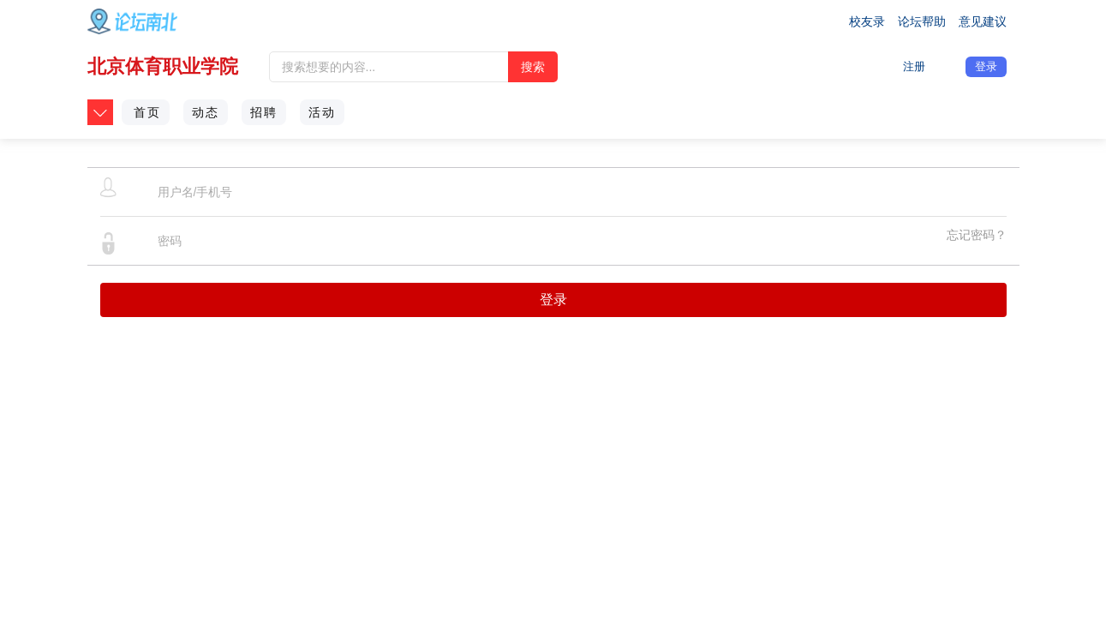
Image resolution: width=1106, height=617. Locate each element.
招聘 (264, 112)
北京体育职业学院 (162, 66)
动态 (205, 112)
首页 (147, 112)
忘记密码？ (977, 235)
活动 (322, 112)
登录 (986, 66)
